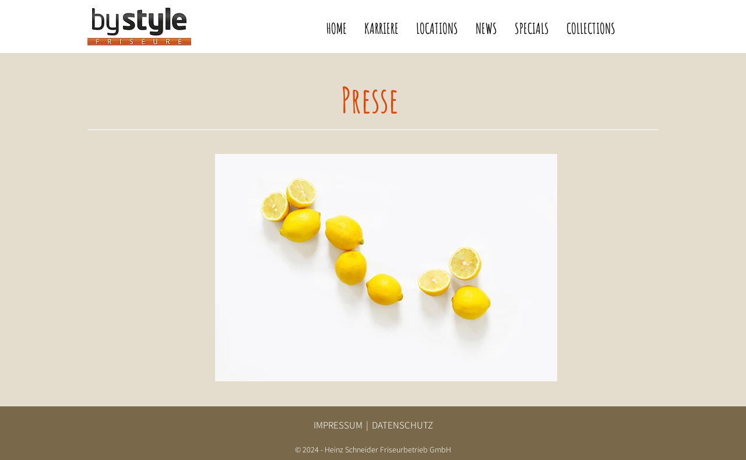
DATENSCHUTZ (402, 425)
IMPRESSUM (338, 425)
